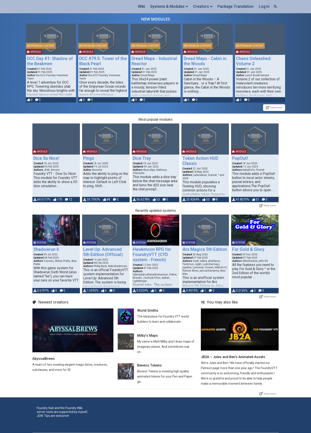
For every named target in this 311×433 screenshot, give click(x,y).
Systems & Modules (167, 6)
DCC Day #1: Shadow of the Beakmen (50, 61)
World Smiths (147, 310)
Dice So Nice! (46, 158)
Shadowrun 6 (46, 249)
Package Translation (235, 6)
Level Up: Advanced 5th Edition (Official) (103, 252)
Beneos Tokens (149, 365)
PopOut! (240, 158)
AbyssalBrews (43, 359)
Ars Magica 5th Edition (204, 249)
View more (274, 107)
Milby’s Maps (147, 335)
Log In (264, 6)
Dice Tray (142, 158)
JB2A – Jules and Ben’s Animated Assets (233, 357)
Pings (88, 158)
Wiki (141, 6)
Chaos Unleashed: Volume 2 (253, 61)
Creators (201, 6)
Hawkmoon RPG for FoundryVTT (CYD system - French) (152, 254)
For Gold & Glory (248, 249)
